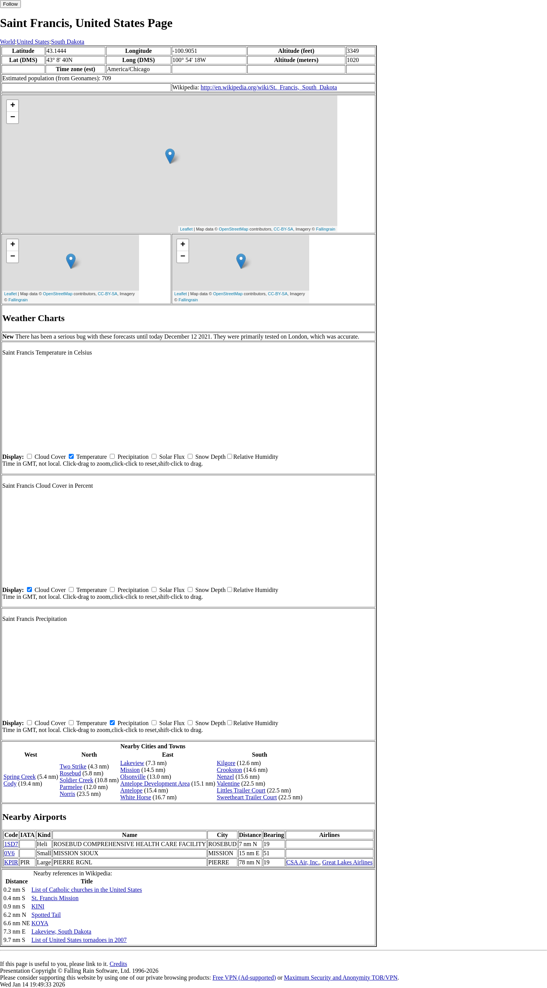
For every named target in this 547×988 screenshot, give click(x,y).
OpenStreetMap (233, 229)
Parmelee (71, 787)
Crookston (229, 770)
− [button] (12, 117)
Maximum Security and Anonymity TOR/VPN (341, 977)
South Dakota (67, 41)
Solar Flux (172, 456)
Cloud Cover (50, 456)
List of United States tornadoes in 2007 (79, 940)
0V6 (9, 853)
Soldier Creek (76, 780)
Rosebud (70, 773)
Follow (10, 4)
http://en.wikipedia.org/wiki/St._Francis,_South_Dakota (269, 87)
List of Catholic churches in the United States (87, 889)
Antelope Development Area (155, 783)
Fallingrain (325, 229)
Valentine (228, 783)
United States (33, 41)
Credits (118, 964)
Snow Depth (210, 456)
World (7, 41)
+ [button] (12, 105)
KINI (38, 906)
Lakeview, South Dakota (62, 931)
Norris (67, 794)
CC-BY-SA (283, 229)
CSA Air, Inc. (302, 862)
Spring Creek (19, 776)
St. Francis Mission (55, 898)
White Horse (135, 797)
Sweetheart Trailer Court (247, 797)
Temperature (91, 456)
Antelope (131, 790)
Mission (130, 770)
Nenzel (225, 776)
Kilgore (226, 763)
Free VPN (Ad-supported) (244, 977)
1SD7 (11, 844)
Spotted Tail (46, 915)
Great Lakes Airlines (347, 862)
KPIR (11, 862)
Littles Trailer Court (241, 790)
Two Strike (73, 766)
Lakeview (132, 763)
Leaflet (186, 229)
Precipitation (133, 456)
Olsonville (133, 776)
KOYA (40, 923)
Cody (10, 783)
